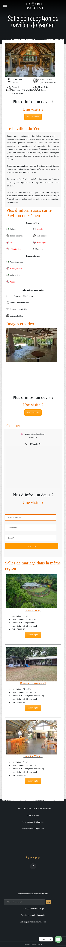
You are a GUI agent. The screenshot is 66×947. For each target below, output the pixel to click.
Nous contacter (33, 117)
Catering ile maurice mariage (33, 909)
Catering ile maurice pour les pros (33, 922)
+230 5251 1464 (33, 815)
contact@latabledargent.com (33, 829)
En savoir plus (33, 635)
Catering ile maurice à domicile (33, 915)
